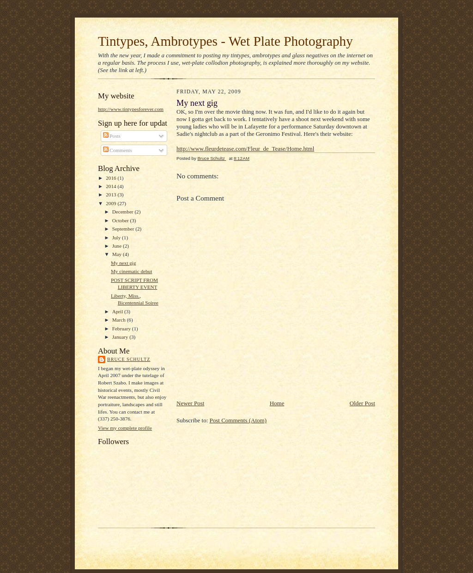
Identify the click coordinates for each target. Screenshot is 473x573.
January (121, 337)
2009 (111, 203)
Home (277, 403)
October (121, 220)
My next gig (123, 263)
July (117, 237)
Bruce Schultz (128, 359)
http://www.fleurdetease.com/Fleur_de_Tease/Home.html (245, 148)
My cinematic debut (131, 271)
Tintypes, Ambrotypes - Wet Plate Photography (225, 41)
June (117, 246)
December (123, 211)
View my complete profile (125, 428)
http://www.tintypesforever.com (131, 109)
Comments (117, 150)
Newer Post (190, 403)
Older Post (362, 403)
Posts (112, 136)
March (119, 320)
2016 (111, 178)
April (118, 311)
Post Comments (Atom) (238, 420)
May (117, 254)
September (124, 229)
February (122, 328)
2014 (111, 186)
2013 (111, 194)
